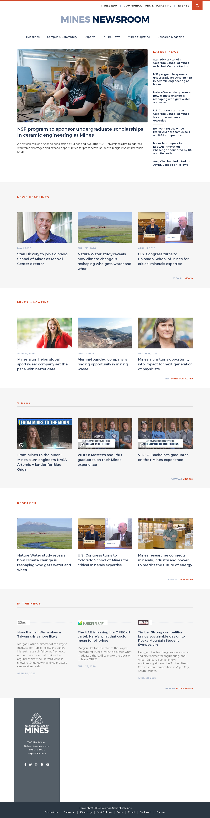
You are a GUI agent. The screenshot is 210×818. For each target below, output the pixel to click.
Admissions (51, 812)
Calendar (69, 812)
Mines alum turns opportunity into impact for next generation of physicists (165, 366)
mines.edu (109, 5)
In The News (111, 36)
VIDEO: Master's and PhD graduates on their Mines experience (100, 461)
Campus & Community (62, 36)
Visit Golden (104, 812)
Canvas (161, 812)
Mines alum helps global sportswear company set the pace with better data (42, 366)
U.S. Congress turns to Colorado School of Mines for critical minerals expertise (163, 260)
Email (131, 812)
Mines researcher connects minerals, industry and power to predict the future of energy (165, 562)
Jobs (120, 812)
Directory (86, 812)
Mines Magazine (139, 36)
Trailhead (145, 812)
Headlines (33, 36)
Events (183, 5)
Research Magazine (170, 36)
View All (183, 278)
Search (197, 5)
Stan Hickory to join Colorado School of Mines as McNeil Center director (42, 260)
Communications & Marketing (148, 5)
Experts (90, 36)
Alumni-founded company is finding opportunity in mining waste (103, 366)
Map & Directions (37, 753)
